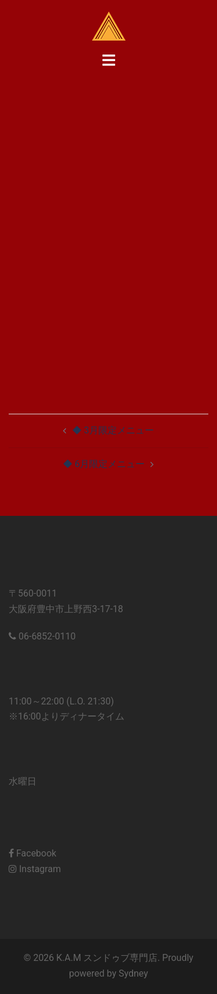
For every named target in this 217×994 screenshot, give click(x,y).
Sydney (133, 973)
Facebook (32, 853)
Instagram (35, 868)
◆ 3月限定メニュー (113, 430)
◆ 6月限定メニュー (104, 463)
